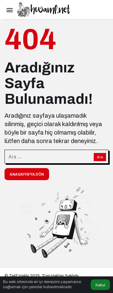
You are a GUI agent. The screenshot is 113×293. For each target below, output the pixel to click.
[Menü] (9, 9)
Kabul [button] (100, 285)
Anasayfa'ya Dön (27, 174)
